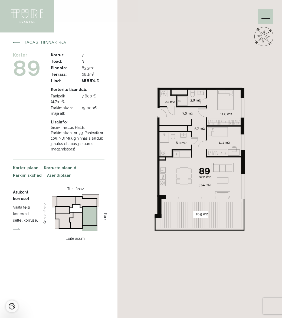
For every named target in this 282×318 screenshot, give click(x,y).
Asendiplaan (59, 175)
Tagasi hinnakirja (40, 42)
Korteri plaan (25, 168)
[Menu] (265, 17)
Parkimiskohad (27, 175)
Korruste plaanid (60, 168)
